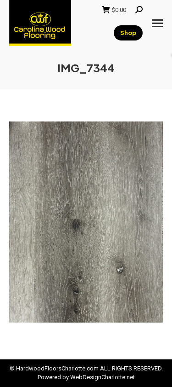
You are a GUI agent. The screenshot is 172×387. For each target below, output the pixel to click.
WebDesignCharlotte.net (102, 377)
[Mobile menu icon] (157, 23)
